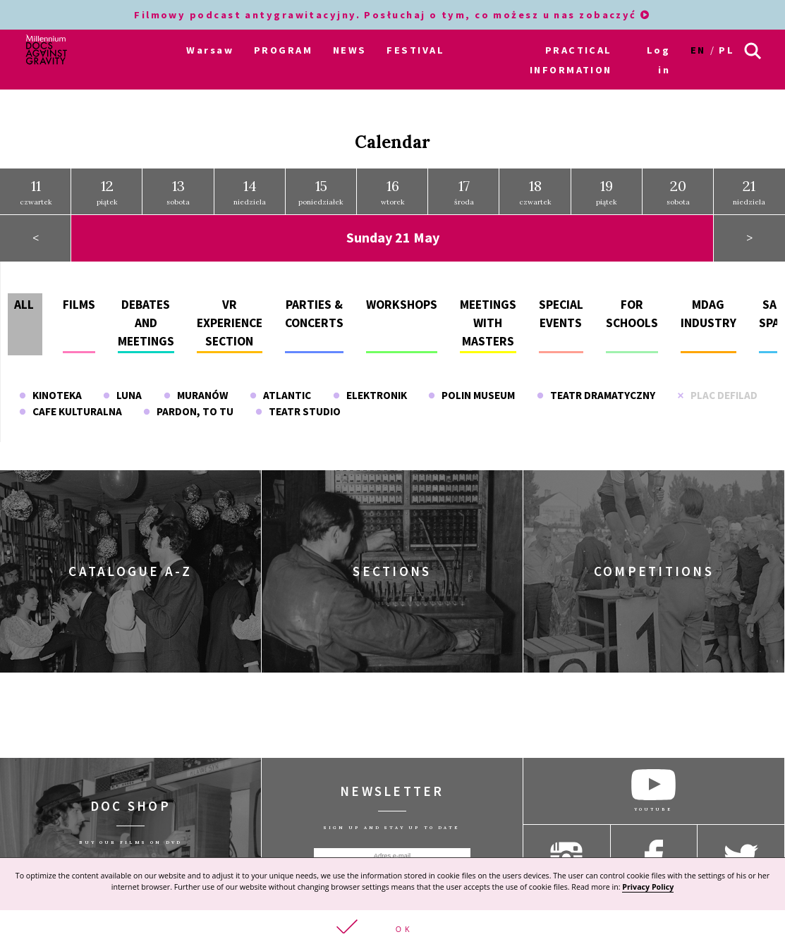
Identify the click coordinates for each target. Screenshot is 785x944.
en (698, 50)
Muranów (196, 393)
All (24, 302)
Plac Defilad (717, 393)
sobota (178, 189)
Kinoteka (50, 393)
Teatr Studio (298, 409)
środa (464, 189)
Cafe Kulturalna (70, 409)
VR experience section (229, 321)
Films (79, 302)
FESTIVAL (415, 50)
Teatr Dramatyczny (596, 393)
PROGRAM (283, 50)
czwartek (36, 189)
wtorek (393, 189)
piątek (107, 189)
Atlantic (280, 393)
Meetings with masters (488, 321)
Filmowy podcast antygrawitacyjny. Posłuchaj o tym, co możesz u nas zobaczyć (392, 14)
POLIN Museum (471, 393)
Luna (122, 393)
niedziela (249, 189)
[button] (392, 927)
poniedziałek (320, 189)
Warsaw (209, 50)
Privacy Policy (648, 887)
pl (726, 50)
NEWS (350, 50)
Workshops (401, 302)
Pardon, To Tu (188, 409)
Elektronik (370, 393)
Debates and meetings (146, 321)
